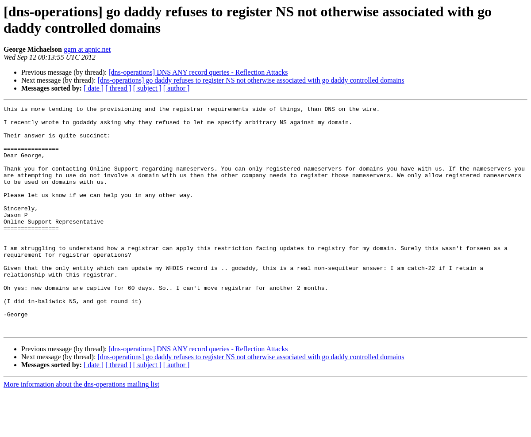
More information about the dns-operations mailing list (81, 429)
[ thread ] (118, 88)
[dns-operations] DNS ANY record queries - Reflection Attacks (198, 72)
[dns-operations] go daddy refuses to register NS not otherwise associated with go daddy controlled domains (250, 80)
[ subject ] (147, 88)
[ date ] (94, 88)
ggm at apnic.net (87, 49)
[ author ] (176, 88)
